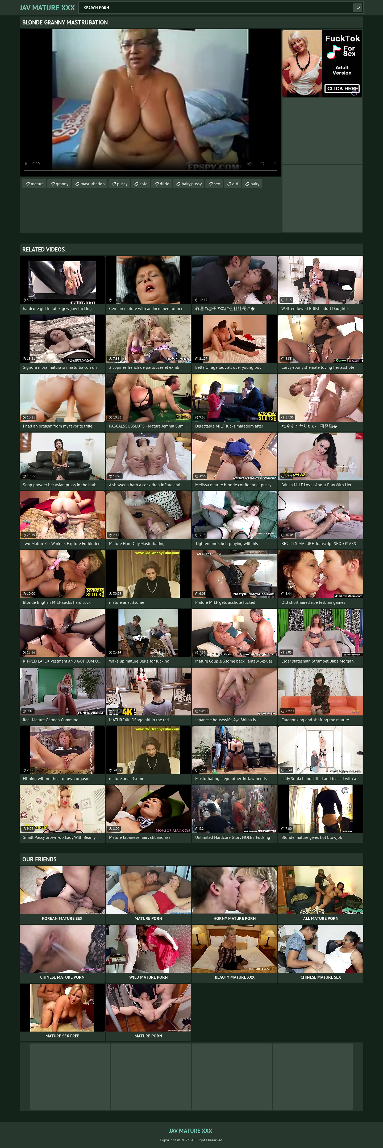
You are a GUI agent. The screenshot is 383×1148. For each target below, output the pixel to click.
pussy (122, 183)
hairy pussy (192, 183)
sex (217, 183)
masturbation (93, 183)
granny (62, 183)
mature (37, 183)
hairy (255, 183)
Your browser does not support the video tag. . (150, 103)
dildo (164, 183)
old (235, 183)
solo (144, 183)
